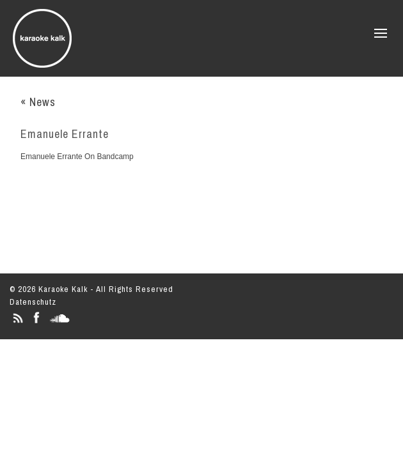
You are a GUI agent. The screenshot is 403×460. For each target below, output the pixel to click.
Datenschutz (33, 301)
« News (38, 102)
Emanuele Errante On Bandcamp (77, 156)
